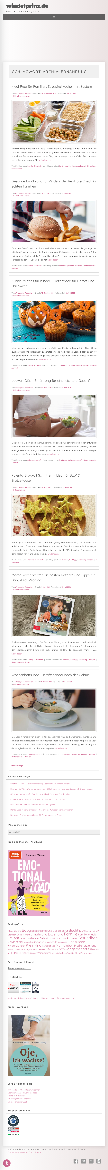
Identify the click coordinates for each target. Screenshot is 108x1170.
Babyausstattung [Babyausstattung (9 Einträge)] (41, 930)
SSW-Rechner (13, 1090)
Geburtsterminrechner (30, 1090)
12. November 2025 (48, 93)
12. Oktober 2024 (48, 293)
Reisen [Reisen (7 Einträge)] (42, 949)
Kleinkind (78, 266)
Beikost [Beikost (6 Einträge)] (57, 930)
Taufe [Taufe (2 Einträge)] (97, 950)
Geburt (74, 754)
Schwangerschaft (34, 460)
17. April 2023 (46, 487)
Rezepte (79, 365)
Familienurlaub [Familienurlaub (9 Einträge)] (87, 934)
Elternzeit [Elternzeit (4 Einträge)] (12, 934)
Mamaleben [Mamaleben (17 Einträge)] (65, 945)
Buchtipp (72, 560)
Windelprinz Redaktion (24, 93)
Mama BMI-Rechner (16, 1096)
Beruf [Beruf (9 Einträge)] (64, 930)
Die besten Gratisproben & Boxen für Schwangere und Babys (36, 815)
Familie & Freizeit (34, 166)
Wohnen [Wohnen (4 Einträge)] (63, 953)
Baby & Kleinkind (36, 660)
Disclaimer (58, 1149)
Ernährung (63, 166)
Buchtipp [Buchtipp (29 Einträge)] (76, 930)
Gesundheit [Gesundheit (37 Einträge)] (87, 937)
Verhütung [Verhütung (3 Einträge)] (31, 953)
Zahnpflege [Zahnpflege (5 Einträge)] (86, 953)
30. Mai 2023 (46, 387)
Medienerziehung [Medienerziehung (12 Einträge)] (85, 945)
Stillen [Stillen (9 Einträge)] (91, 949)
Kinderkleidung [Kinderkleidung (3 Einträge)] (64, 942)
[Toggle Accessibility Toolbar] (7, 1163)
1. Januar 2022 (46, 682)
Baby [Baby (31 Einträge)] (26, 930)
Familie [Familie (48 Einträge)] (70, 933)
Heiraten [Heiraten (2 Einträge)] (27, 942)
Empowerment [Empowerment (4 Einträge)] (23, 934)
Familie (71, 166)
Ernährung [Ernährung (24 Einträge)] (39, 934)
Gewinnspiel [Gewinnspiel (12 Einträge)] (15, 942)
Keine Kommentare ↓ (21, 96)
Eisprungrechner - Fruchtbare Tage (22, 1093)
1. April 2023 (45, 587)
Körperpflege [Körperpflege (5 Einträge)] (48, 946)
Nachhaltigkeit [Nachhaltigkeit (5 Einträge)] (25, 949)
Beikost (65, 560)
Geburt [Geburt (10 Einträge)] (44, 938)
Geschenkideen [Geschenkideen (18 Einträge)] (65, 938)
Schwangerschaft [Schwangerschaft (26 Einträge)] (73, 949)
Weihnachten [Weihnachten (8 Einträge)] (43, 952)
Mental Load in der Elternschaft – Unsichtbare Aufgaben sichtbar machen (41, 810)
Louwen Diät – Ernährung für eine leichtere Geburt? (51, 380)
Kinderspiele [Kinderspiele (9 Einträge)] (78, 942)
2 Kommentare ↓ (19, 490)
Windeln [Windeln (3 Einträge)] (55, 953)
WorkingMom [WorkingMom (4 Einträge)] (73, 953)
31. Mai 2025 (45, 193)
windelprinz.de (27, 6)
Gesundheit (82, 754)
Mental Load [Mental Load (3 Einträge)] (13, 949)
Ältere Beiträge (16, 766)
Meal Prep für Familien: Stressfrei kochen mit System (52, 86)
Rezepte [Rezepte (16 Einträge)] (52, 949)
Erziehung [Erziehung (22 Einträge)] (55, 934)
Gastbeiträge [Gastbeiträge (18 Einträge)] (29, 938)
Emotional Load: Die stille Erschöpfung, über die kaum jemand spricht (39, 784)
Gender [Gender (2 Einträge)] (51, 939)
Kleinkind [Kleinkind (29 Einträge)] (33, 945)
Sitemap (83, 1149)
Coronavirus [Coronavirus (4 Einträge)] (89, 931)
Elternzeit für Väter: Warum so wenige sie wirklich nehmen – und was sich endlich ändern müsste (51, 789)
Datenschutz (71, 1149)
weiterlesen (44, 160)
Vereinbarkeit (80, 166)
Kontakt (35, 1149)
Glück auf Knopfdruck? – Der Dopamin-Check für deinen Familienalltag (40, 794)
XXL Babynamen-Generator (19, 1099)
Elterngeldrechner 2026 (17, 1102)
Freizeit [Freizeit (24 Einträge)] (13, 938)
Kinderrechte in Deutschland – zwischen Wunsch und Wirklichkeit (37, 799)
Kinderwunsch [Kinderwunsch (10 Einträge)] (16, 945)
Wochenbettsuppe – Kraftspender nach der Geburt (50, 675)
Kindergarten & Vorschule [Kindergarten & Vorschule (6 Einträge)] (43, 942)
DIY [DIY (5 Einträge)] (97, 931)
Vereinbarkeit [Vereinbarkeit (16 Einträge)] (17, 953)
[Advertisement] (54, 41)
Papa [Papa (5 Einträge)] (35, 949)
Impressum (46, 1149)
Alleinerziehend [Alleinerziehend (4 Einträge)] (14, 931)
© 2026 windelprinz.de (18, 1149)
